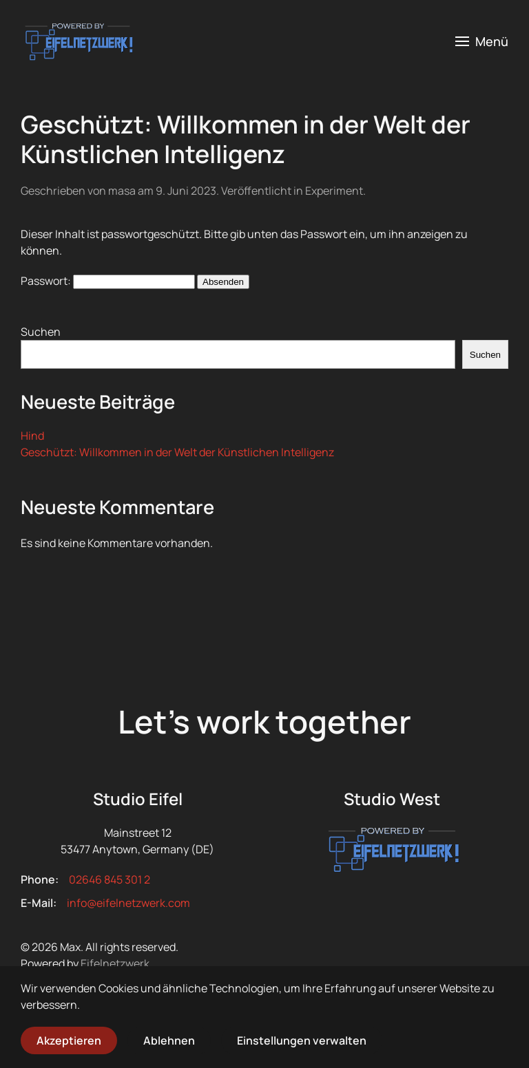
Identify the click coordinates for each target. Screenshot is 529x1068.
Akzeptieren (69, 1040)
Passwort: (108, 280)
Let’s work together (264, 721)
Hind (32, 435)
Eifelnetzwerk (115, 963)
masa (122, 190)
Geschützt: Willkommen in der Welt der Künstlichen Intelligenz (245, 139)
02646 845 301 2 (109, 879)
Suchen (41, 331)
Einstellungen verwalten (301, 1040)
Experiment (334, 190)
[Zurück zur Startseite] (77, 41)
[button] (482, 41)
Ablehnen (169, 1040)
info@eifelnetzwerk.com (128, 902)
